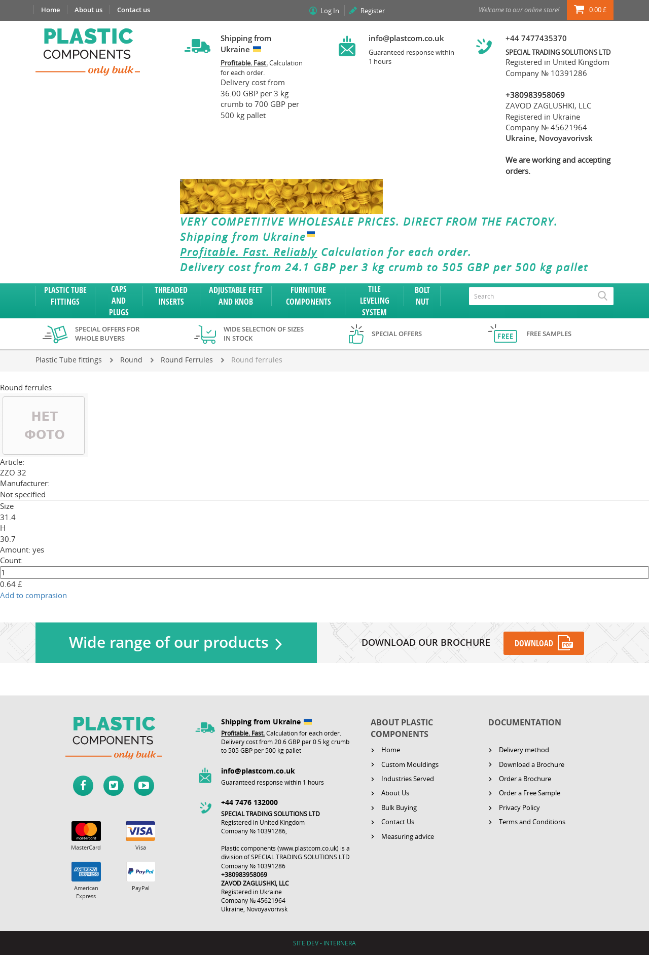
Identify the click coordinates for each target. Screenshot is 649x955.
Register (372, 10)
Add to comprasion (33, 595)
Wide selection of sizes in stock (264, 333)
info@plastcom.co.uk (406, 38)
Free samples (548, 333)
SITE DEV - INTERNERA (324, 943)
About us (88, 9)
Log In (329, 10)
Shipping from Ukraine (249, 237)
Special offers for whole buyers (107, 333)
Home (50, 9)
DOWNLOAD (534, 643)
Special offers (397, 333)
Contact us (133, 9)
